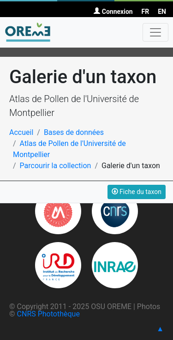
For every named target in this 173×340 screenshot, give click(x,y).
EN (162, 11)
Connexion (113, 11)
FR (145, 11)
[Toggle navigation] (155, 32)
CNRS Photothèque (48, 314)
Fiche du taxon (136, 191)
